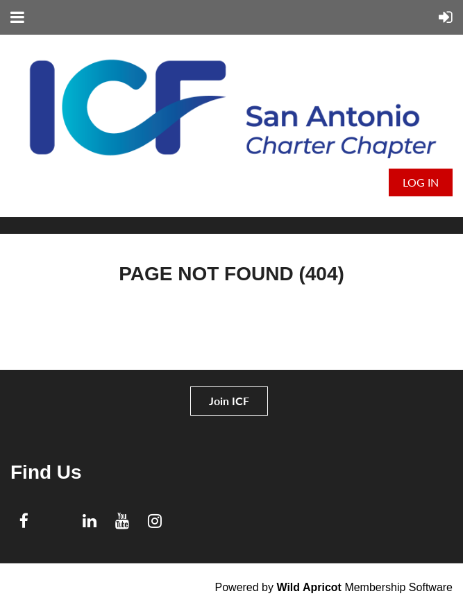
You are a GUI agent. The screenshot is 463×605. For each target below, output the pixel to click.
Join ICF (229, 400)
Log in (421, 182)
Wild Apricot (308, 587)
